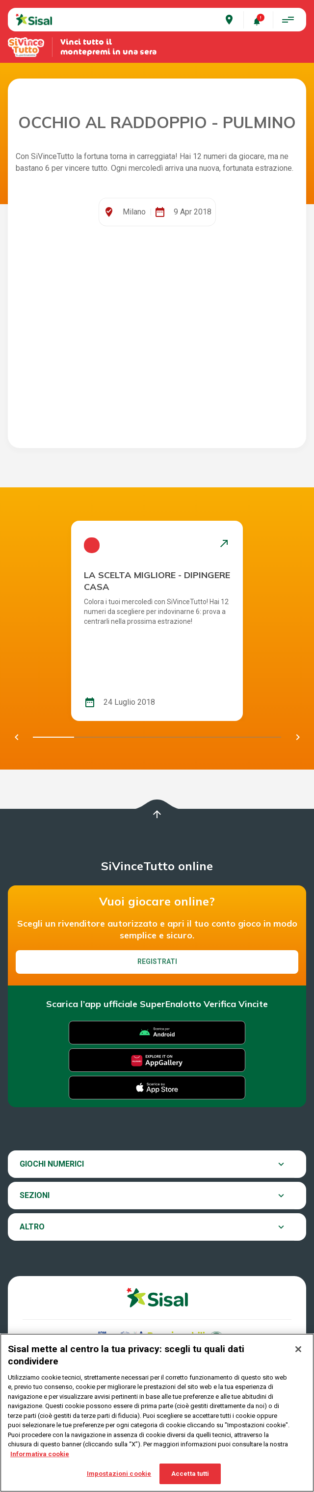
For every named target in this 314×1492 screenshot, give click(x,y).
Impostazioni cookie (119, 1473)
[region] (157, 1412)
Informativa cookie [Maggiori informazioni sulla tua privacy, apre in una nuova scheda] (39, 1454)
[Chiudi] (298, 1349)
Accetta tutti (190, 1473)
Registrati (157, 961)
